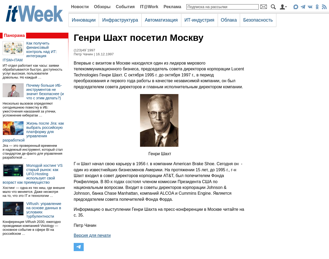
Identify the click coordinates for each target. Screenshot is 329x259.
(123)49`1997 (84, 50)
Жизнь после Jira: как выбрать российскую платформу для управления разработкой (33, 131)
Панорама (14, 35)
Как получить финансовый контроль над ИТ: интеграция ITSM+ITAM (30, 51)
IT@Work (149, 6)
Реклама (172, 6)
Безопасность (258, 20)
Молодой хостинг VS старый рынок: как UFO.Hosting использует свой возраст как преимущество (33, 173)
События (125, 6)
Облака (229, 20)
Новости (80, 6)
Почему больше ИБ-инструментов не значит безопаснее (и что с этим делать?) (45, 91)
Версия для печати (92, 235)
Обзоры (102, 6)
